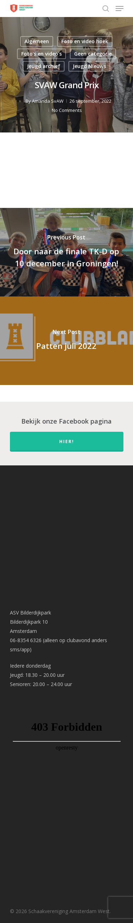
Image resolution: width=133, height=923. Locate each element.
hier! (66, 441)
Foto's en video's (41, 53)
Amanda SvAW (47, 101)
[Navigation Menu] (119, 8)
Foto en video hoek (84, 41)
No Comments (67, 110)
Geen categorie (93, 53)
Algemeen (36, 41)
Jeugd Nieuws (89, 66)
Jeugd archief (43, 66)
